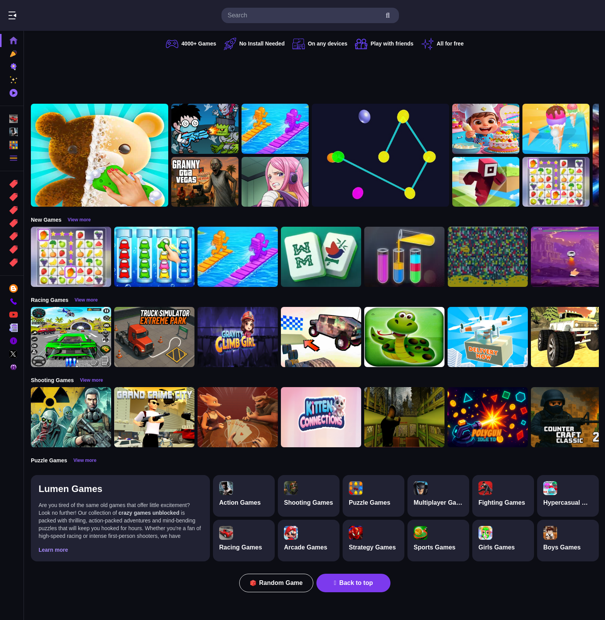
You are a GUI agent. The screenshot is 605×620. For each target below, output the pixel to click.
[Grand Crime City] (154, 417)
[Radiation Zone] (71, 417)
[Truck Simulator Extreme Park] (154, 337)
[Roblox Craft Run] (485, 182)
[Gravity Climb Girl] (238, 337)
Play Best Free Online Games (49, 15)
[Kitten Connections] (321, 417)
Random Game (276, 583)
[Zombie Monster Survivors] (204, 129)
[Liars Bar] (238, 417)
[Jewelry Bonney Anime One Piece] (275, 182)
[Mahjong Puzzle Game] (321, 257)
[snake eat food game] (404, 337)
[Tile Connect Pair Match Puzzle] (556, 182)
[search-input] (304, 15)
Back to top (353, 583)
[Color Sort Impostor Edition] (154, 257)
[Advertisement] (314, 75)
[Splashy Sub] (488, 257)
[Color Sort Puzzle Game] (404, 257)
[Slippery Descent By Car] (321, 337)
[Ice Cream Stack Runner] (556, 129)
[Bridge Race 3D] (275, 129)
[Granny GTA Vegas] (204, 182)
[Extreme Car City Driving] (71, 337)
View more (79, 219)
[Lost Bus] (404, 417)
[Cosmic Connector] (380, 155)
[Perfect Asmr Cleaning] (99, 155)
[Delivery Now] (488, 337)
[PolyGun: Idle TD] (488, 417)
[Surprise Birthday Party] (485, 129)
